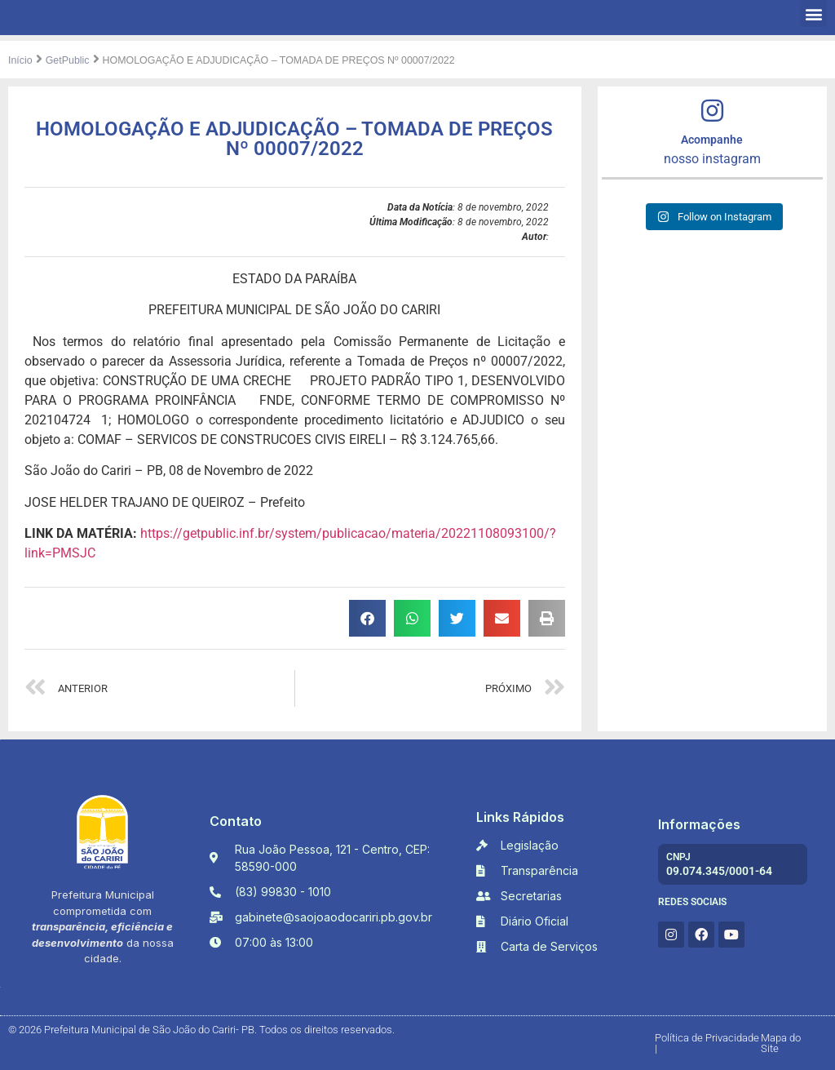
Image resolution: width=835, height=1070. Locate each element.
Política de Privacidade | (707, 1043)
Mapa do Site (781, 1043)
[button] (813, 13)
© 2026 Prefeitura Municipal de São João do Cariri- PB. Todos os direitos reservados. (201, 1029)
